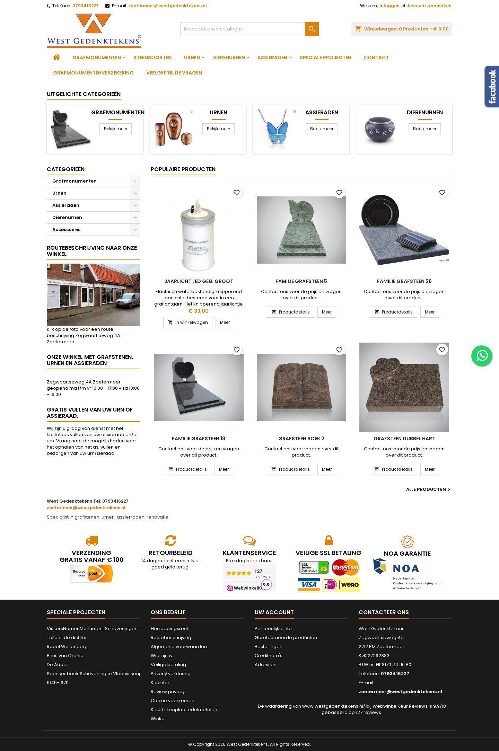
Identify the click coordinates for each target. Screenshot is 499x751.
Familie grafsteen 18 (198, 438)
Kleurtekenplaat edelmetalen (184, 709)
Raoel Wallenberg (67, 646)
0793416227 (85, 6)
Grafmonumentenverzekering (93, 72)
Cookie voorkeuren (172, 700)
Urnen (192, 57)
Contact (376, 57)
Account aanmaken (429, 6)
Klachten (160, 682)
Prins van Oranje (65, 655)
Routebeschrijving (171, 637)
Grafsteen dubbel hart (404, 438)
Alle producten (429, 489)
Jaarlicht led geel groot (198, 281)
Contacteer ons (384, 612)
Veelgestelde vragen (174, 72)
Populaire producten (183, 169)
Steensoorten (152, 57)
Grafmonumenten (96, 57)
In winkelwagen (188, 322)
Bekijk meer (115, 129)
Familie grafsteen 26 (404, 281)
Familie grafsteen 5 (301, 281)
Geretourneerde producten (286, 637)
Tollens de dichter (67, 637)
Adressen (266, 664)
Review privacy (168, 691)
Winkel (158, 718)
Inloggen (389, 6)
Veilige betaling (168, 664)
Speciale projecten (325, 57)
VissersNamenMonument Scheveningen (92, 628)
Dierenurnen (228, 57)
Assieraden (272, 57)
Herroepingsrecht (171, 628)
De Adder (57, 664)
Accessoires (66, 229)
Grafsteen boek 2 (301, 438)
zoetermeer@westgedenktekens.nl (167, 6)
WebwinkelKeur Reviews (400, 706)
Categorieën (66, 169)
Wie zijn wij (163, 655)
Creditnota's (268, 655)
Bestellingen (268, 646)
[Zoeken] (249, 29)
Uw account (274, 612)
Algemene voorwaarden (179, 646)
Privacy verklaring (171, 673)
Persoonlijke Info (273, 628)
